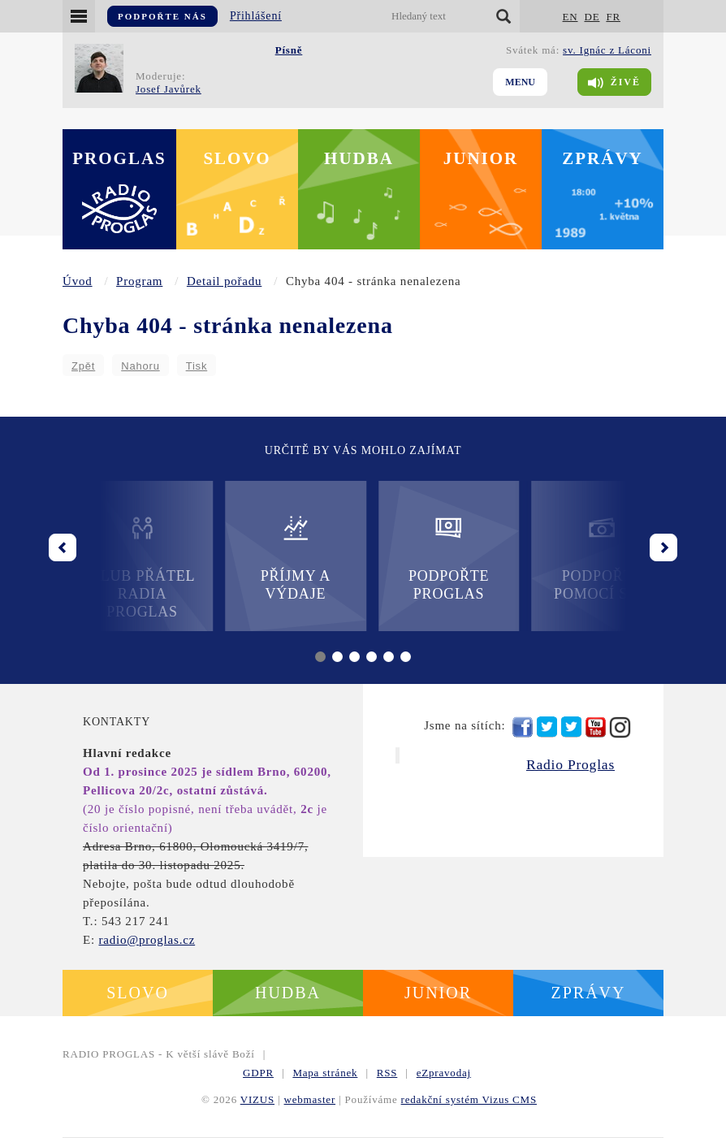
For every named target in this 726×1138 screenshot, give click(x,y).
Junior (481, 158)
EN (570, 17)
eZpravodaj (444, 1073)
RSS (387, 1073)
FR (613, 17)
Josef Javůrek (168, 89)
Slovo (236, 158)
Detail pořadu (224, 281)
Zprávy (602, 158)
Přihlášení (256, 16)
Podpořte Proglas (440, 557)
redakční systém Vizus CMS (469, 1099)
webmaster (310, 1099)
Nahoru (140, 366)
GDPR (258, 1073)
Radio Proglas (570, 764)
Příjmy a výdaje (286, 557)
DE (591, 17)
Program (139, 281)
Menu (520, 82)
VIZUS (257, 1099)
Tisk (197, 366)
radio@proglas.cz (146, 939)
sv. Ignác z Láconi (607, 50)
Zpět (83, 366)
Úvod (78, 281)
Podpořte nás (162, 16)
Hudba (359, 158)
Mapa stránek (324, 1073)
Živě (614, 83)
